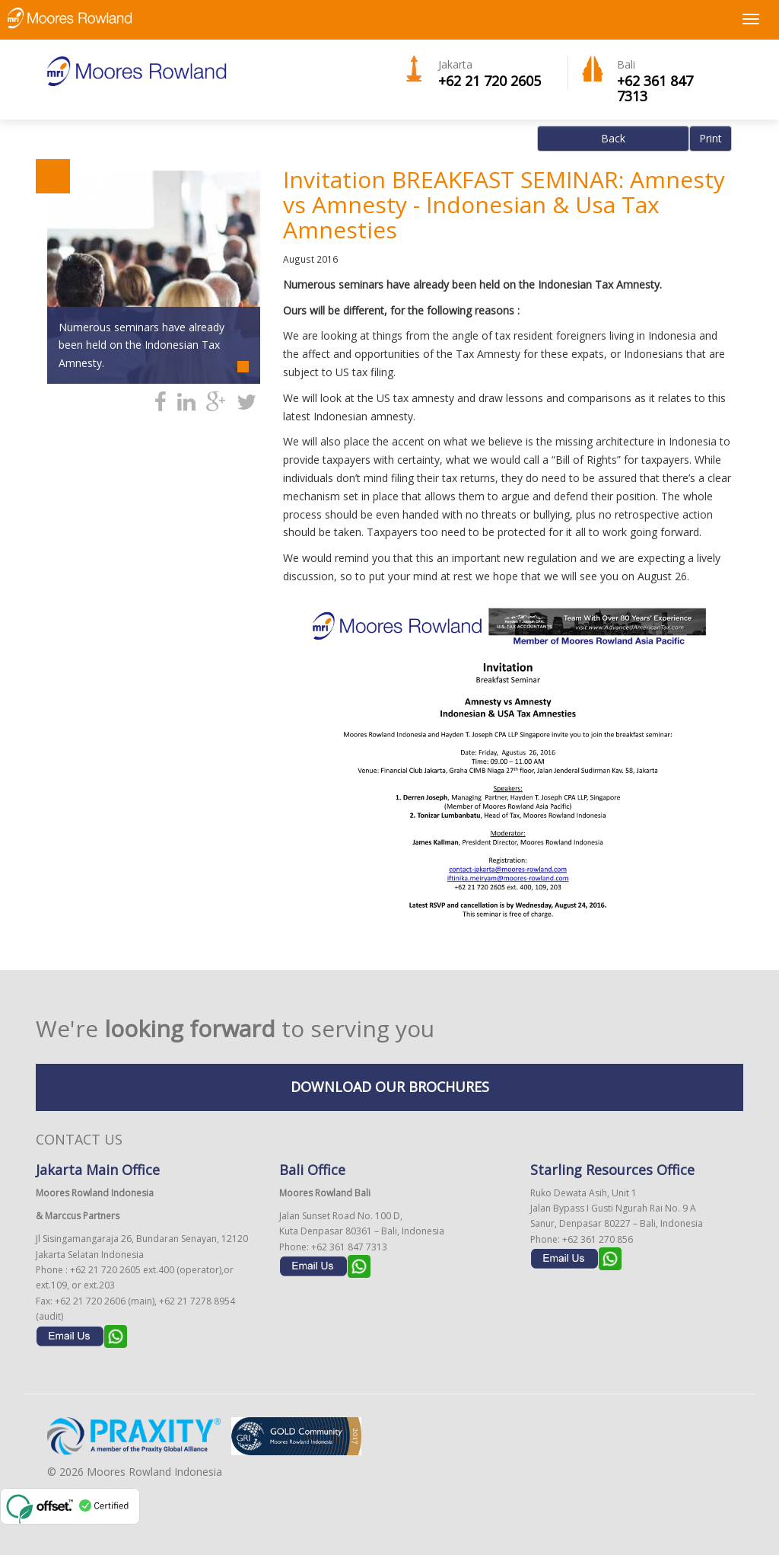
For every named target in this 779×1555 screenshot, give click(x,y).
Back (613, 138)
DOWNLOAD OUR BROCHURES (390, 1087)
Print (710, 138)
